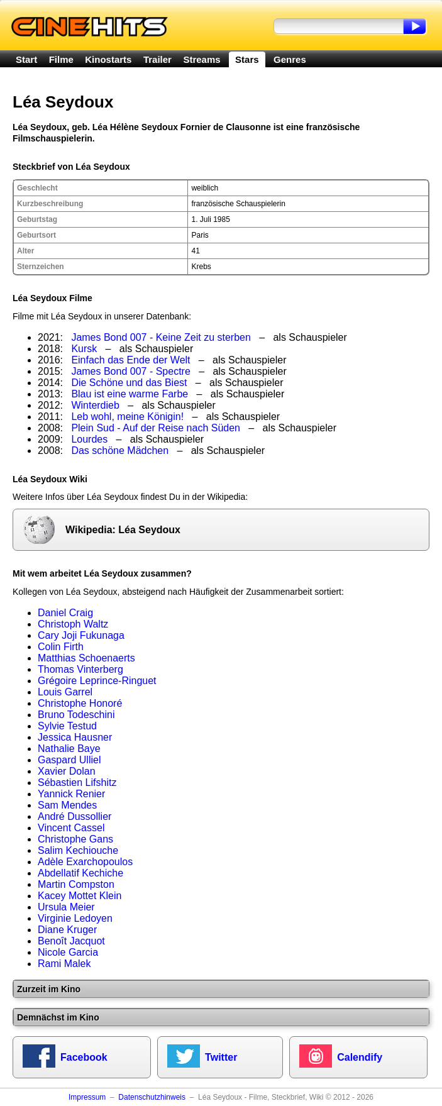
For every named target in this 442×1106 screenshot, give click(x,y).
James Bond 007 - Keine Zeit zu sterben (161, 337)
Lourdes (89, 439)
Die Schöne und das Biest (129, 382)
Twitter (221, 1057)
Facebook (84, 1057)
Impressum (87, 1097)
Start (26, 59)
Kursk (84, 348)
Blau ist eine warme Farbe (129, 394)
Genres (289, 59)
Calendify (359, 1057)
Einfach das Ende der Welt (130, 360)
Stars (247, 59)
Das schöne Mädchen (120, 450)
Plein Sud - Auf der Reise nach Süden (155, 428)
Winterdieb (95, 405)
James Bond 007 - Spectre (130, 371)
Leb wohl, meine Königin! (127, 416)
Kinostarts (108, 59)
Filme (61, 59)
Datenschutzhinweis (151, 1097)
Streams (201, 59)
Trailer (157, 59)
